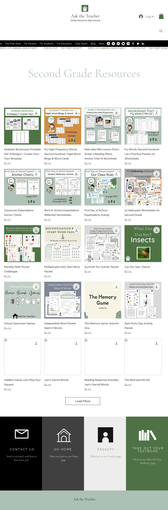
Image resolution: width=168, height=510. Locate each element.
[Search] (161, 31)
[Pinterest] (118, 43)
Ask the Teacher (85, 16)
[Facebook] (133, 43)
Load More (82, 401)
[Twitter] (138, 43)
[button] (161, 16)
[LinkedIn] (143, 43)
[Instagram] (128, 43)
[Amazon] (108, 43)
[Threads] (113, 43)
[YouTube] (123, 43)
